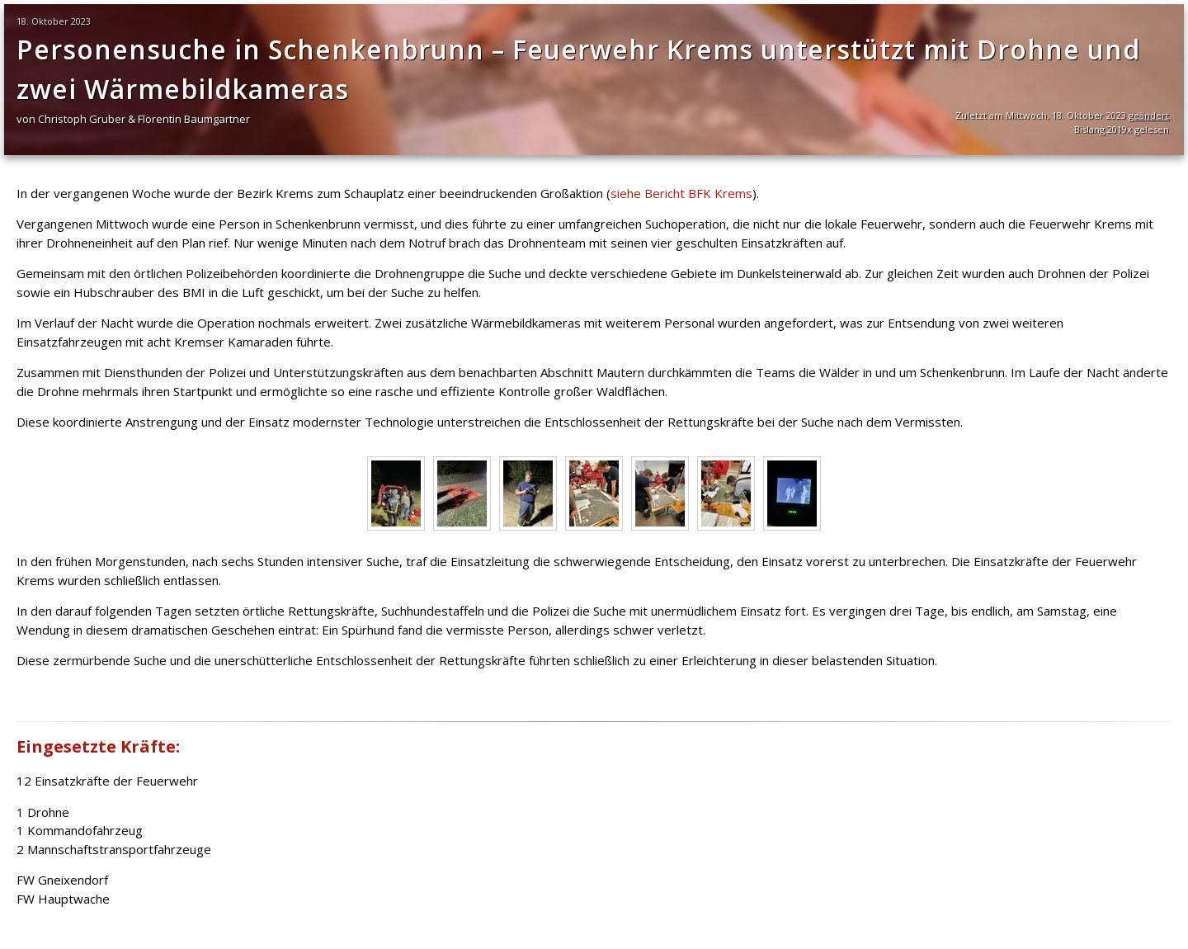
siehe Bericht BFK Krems (681, 193)
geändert (1149, 115)
